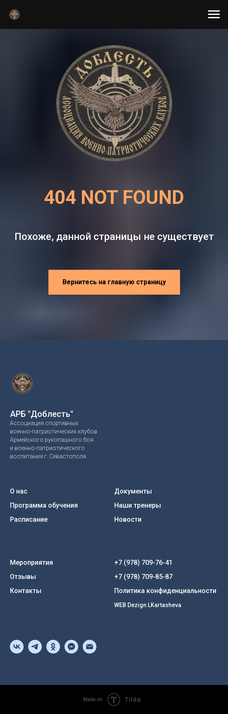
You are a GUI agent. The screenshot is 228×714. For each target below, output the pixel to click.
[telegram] (35, 651)
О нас (18, 491)
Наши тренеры (137, 505)
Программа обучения (44, 505)
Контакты (25, 591)
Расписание (29, 519)
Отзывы (23, 577)
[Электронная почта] (89, 651)
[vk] (17, 651)
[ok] (53, 651)
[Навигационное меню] (214, 14)
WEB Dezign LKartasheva (147, 605)
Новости (128, 519)
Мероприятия (31, 562)
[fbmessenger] (71, 651)
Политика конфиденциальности (165, 591)
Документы (133, 491)
